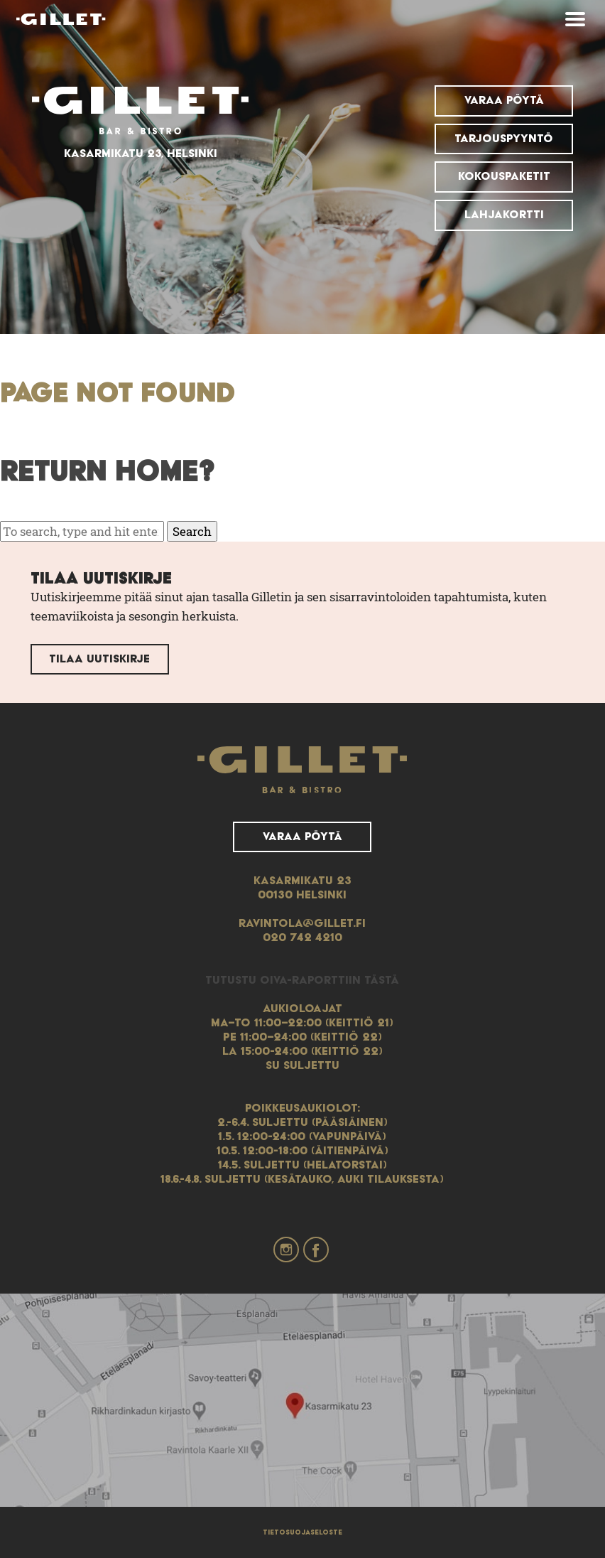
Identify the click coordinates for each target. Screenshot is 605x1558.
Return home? (107, 472)
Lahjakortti (504, 215)
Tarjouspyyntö (503, 138)
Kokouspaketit (504, 176)
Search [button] (192, 531)
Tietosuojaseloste (302, 1532)
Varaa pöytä (504, 100)
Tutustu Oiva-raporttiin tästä (302, 980)
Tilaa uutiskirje (99, 659)
